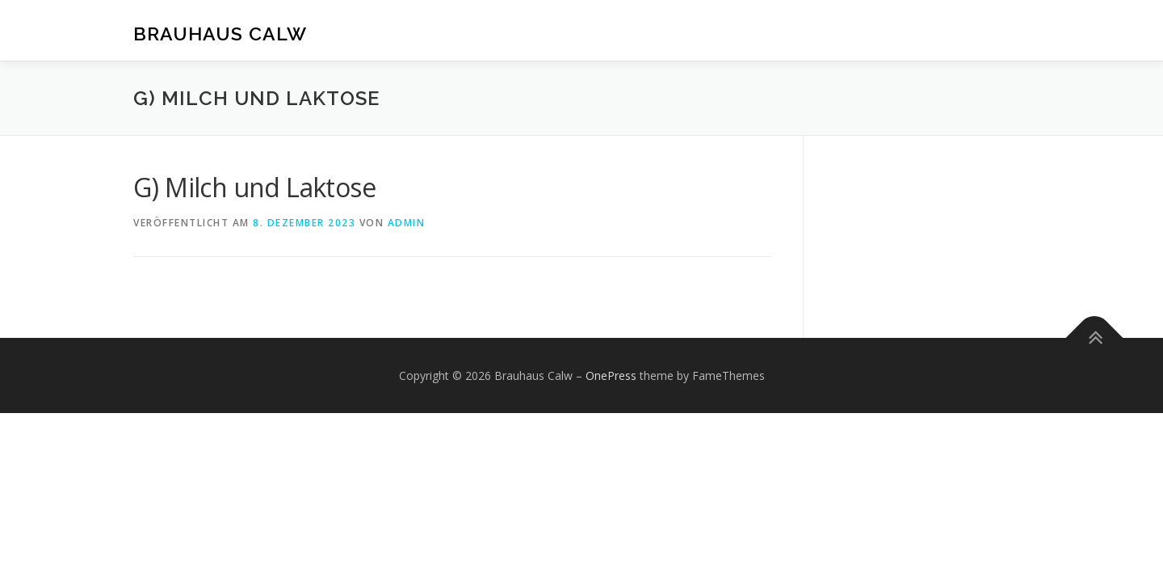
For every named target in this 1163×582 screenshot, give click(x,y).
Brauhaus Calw (220, 33)
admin (407, 223)
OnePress (611, 375)
